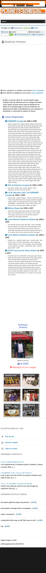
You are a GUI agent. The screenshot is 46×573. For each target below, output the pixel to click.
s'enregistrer (38, 34)
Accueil (4, 32)
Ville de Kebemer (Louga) (17, 185)
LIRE (34, 502)
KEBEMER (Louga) (14, 121)
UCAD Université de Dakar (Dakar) (21, 251)
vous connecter (38, 90)
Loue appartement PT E (12, 462)
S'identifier (20, 5)
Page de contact (11, 448)
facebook (16, 28)
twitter (34, 28)
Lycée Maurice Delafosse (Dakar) (20, 219)
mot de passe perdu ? (23, 34)
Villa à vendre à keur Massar (16, 484)
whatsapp (26, 28)
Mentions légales (11, 442)
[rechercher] (20, 4)
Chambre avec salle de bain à (16, 473)
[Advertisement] (21, 66)
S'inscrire (29, 5)
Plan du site (9, 436)
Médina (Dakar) (12, 208)
